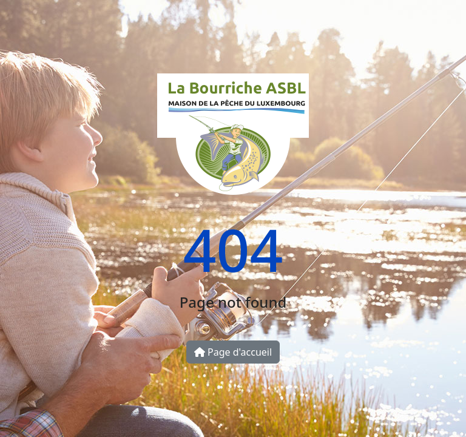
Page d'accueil (233, 352)
